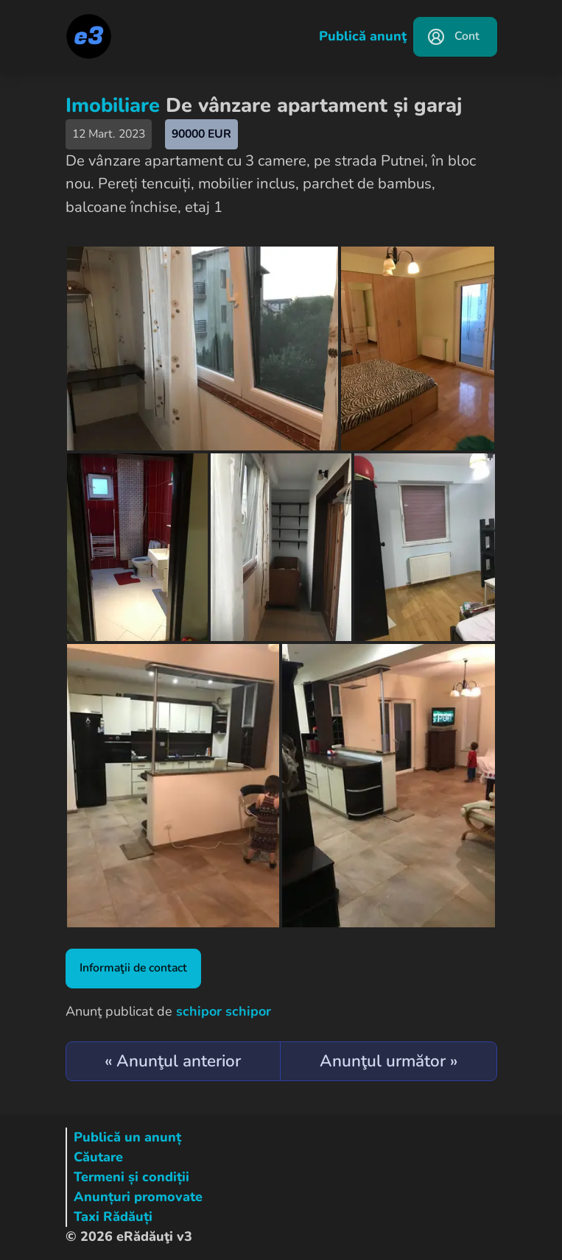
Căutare (98, 1157)
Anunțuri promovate (138, 1197)
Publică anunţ (363, 36)
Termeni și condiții (131, 1177)
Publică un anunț (127, 1137)
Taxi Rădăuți (113, 1216)
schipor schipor (223, 1011)
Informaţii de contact (133, 968)
